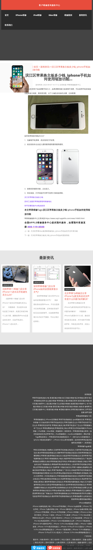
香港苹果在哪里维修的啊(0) (81, 499)
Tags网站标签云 (41, 437)
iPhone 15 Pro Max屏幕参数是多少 (77, 532)
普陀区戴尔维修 (59, 406)
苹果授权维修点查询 (80, 431)
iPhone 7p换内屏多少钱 (49, 509)
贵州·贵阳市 (49, 542)
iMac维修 (53, 15)
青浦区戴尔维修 (52, 409)
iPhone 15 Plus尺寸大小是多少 (50, 532)
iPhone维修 (21, 15)
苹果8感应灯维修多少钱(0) (78, 461)
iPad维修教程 (61, 434)
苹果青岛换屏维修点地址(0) (51, 455)
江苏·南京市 (71, 542)
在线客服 (56, 548)
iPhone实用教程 (52, 419)
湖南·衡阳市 (76, 539)
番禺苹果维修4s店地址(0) (54, 482)
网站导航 (87, 434)
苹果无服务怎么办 (71, 422)
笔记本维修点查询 (81, 398)
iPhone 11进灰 (48, 515)
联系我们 (8, 25)
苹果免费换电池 (48, 428)
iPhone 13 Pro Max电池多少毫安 (66, 524)
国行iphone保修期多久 (81, 437)
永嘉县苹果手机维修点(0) (71, 455)
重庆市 (35, 539)
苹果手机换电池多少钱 (40, 398)
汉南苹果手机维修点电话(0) (64, 450)
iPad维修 (37, 15)
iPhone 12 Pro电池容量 (73, 518)
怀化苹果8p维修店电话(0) (63, 473)
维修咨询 (40, 548)
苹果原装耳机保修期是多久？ (60, 437)
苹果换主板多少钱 (59, 425)
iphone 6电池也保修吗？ (43, 440)
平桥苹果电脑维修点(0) (62, 493)
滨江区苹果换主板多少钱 (33, 197)
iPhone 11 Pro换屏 (63, 515)
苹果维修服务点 (40, 419)
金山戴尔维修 (51, 401)
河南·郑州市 (44, 539)
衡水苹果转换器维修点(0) (47, 453)
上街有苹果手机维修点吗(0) (81, 464)
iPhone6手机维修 (59, 506)
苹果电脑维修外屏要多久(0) (42, 473)
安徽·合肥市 (87, 539)
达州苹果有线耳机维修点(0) (76, 484)
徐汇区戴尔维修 (68, 398)
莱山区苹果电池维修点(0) (42, 467)
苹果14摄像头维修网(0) (81, 467)
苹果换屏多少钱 (61, 428)
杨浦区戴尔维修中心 (78, 403)
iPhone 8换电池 (66, 509)
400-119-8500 (36, 226)
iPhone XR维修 (73, 512)
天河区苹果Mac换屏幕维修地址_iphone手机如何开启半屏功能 (54, 231)
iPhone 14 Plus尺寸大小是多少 (73, 526)
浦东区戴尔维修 (84, 401)
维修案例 (68, 15)
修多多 (81, 406)
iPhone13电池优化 (83, 521)
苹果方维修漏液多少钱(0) (54, 458)
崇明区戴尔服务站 (78, 409)
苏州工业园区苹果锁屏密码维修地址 (38, 201)
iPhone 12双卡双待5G (54, 518)
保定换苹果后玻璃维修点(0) (58, 487)
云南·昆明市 (60, 542)
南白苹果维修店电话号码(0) (57, 461)
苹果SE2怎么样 (38, 518)
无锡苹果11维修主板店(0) (62, 467)
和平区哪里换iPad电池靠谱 (34, 205)
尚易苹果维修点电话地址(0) (71, 479)
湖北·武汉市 (39, 542)
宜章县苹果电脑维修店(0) (55, 484)
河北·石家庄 (65, 539)
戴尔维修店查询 (71, 401)
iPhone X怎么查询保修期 (63, 440)
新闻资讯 (83, 15)
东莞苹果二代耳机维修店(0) (46, 476)
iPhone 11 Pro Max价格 (81, 515)
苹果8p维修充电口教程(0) (61, 490)
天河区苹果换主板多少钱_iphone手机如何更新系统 (50, 235)
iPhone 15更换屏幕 (63, 529)
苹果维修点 (61, 401)
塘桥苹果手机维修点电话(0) (67, 453)
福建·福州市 (82, 542)
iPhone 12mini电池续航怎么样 (62, 521)
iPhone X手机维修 (42, 512)
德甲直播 (88, 412)
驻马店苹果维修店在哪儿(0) (79, 487)
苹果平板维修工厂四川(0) (61, 470)
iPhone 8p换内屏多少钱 (83, 509)
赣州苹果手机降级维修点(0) (62, 496)
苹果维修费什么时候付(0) (82, 496)
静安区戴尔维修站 (72, 406)
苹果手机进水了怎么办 (74, 425)
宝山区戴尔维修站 (64, 403)
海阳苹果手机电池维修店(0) (74, 458)
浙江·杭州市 (55, 539)
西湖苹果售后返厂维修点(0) (42, 493)
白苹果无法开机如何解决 (76, 428)
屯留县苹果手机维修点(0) (41, 496)
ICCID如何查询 (44, 422)
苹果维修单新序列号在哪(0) (81, 493)
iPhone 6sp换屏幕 (74, 506)
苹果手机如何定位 (57, 422)
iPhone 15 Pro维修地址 (81, 529)
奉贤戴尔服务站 (65, 409)
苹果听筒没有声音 (44, 425)
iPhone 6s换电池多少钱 (42, 506)
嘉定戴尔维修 (51, 403)
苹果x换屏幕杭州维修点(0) (50, 479)
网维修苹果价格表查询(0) (61, 464)
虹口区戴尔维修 (46, 406)
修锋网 (87, 406)
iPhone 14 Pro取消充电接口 (48, 526)
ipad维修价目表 (79, 419)
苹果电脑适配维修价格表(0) (67, 476)
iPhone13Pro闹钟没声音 (42, 524)
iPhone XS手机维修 (58, 512)
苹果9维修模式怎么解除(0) (82, 490)
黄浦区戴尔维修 (56, 398)
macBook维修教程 (75, 434)
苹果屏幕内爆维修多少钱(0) (74, 482)
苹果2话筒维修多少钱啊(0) (43, 450)
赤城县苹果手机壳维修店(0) (81, 470)
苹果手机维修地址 (65, 419)
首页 (7, 15)
